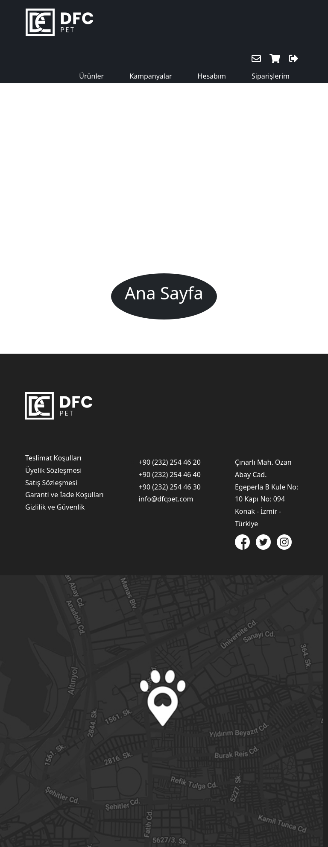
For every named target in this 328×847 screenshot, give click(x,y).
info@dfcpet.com (166, 499)
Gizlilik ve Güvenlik (55, 507)
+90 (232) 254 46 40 (170, 474)
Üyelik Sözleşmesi (53, 470)
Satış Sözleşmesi (51, 482)
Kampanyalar (150, 76)
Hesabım (212, 76)
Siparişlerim (271, 76)
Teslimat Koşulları (53, 458)
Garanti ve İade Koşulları (64, 494)
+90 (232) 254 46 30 (170, 487)
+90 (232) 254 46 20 (170, 462)
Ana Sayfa (164, 293)
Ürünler (91, 76)
